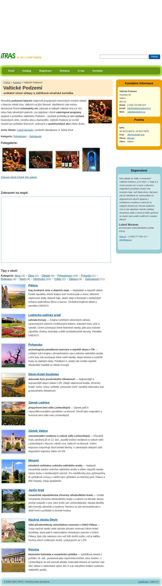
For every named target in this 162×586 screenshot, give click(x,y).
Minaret (33, 460)
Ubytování (39, 279)
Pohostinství (19, 136)
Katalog (26, 70)
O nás (81, 70)
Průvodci (86, 275)
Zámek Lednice (39, 402)
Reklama (65, 70)
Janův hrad (36, 490)
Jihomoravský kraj (135, 134)
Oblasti (46, 275)
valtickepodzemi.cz (136, 112)
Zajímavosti (35, 136)
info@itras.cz (125, 240)
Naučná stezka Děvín (43, 519)
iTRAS (6, 82)
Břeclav (130, 138)
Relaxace (6, 279)
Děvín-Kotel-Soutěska (43, 374)
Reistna (33, 549)
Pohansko (35, 344)
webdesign (143, 581)
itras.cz (122, 236)
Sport (22, 279)
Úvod (11, 70)
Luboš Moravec (25, 130)
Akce (18, 275)
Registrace (45, 70)
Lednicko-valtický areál (44, 315)
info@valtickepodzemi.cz (139, 108)
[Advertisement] (56, 23)
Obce (31, 275)
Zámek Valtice (38, 431)
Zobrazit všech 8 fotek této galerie (19, 177)
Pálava (33, 285)
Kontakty (98, 70)
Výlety (57, 279)
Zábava (73, 279)
